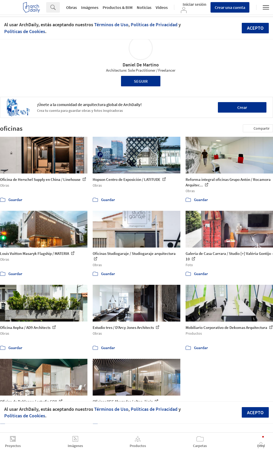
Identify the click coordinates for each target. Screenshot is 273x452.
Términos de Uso (111, 25)
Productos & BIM (118, 7)
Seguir (141, 81)
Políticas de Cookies (24, 31)
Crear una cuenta (230, 7)
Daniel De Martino (141, 65)
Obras (71, 7)
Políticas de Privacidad (154, 25)
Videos (162, 7)
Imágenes (89, 7)
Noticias (144, 7)
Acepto (255, 28)
